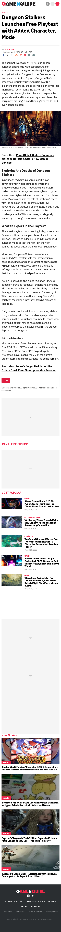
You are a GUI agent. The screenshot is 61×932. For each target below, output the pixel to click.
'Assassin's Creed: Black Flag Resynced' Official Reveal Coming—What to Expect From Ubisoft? (29, 875)
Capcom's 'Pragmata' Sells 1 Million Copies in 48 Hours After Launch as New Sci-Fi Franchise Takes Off (29, 839)
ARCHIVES (35, 906)
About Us (8, 912)
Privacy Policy (51, 912)
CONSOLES (11, 901)
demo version (50, 358)
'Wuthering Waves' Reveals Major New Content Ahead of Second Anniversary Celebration (41, 523)
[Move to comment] (34, 55)
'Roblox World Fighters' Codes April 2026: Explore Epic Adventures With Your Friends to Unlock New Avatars (29, 768)
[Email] (29, 55)
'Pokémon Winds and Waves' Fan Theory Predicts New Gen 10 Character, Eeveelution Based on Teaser (41, 543)
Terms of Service (35, 912)
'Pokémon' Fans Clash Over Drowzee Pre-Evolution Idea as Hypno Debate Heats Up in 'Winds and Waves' (30, 804)
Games (5, 12)
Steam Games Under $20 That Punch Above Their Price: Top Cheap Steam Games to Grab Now (41, 504)
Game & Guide (14, 388)
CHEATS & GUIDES (35, 901)
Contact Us (20, 912)
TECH (24, 906)
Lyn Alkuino (9, 49)
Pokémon (28, 536)
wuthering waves (33, 517)
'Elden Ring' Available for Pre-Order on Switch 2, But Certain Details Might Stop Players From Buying (41, 581)
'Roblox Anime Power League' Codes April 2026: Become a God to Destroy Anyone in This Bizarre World (41, 562)
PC (21, 901)
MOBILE (52, 901)
